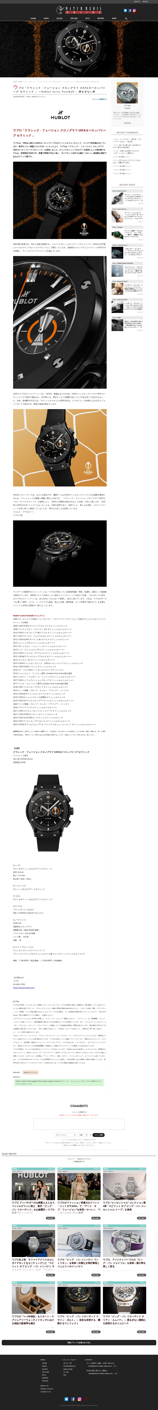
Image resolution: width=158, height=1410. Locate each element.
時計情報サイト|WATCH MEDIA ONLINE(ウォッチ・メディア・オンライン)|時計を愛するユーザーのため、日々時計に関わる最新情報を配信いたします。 (79, 10)
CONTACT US (45, 1392)
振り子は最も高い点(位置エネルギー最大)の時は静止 (127, 146)
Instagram (134, 10)
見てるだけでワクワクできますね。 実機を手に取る (126, 161)
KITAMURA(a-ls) (69, 1366)
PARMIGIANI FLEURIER (125, 263)
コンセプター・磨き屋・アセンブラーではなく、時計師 (127, 140)
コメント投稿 (98, 1135)
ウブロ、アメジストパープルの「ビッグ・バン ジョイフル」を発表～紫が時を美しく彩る (124, 1263)
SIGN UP (137, 1)
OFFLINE (74, 18)
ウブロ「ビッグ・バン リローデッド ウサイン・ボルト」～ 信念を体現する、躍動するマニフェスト (78, 1320)
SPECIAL (45, 1381)
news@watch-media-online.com (100, 1373)
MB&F (119, 317)
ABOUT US (44, 1386)
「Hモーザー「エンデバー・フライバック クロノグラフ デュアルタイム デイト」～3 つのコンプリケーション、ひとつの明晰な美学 (133, 254)
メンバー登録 (71, 1145)
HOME (33, 18)
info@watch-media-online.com (100, 1366)
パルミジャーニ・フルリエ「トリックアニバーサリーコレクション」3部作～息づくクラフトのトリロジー (133, 270)
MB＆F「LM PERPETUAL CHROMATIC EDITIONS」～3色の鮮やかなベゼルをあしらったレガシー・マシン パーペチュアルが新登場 (133, 325)
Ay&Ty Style (68, 1369)
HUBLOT (19, 1171)
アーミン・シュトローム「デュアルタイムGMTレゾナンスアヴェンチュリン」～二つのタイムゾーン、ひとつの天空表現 (133, 198)
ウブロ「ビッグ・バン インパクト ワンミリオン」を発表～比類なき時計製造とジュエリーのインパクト (78, 1263)
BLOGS (59, 18)
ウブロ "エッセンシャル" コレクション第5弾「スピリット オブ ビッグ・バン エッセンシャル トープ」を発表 (124, 1206)
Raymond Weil (122, 281)
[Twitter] (127, 123)
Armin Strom (121, 191)
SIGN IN (145, 1)
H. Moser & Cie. (122, 245)
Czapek (119, 227)
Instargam (79, 1399)
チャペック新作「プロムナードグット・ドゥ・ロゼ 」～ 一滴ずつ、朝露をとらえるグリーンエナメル (133, 234)
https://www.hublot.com (23, 987)
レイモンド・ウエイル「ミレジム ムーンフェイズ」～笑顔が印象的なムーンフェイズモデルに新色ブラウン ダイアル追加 (133, 289)
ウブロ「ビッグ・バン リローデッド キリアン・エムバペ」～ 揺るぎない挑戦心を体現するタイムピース (124, 1320)
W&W (114, 18)
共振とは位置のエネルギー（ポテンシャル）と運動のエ (126, 152)
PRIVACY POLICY (46, 1389)
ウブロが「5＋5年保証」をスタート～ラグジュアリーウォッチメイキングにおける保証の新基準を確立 (33, 1320)
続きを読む (50, 1218)
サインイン (78, 1140)
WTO (87, 18)
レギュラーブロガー (69, 1360)
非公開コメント (124, 157)
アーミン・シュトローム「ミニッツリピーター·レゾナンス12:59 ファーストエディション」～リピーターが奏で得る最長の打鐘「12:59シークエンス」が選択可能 (133, 218)
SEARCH (126, 18)
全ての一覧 (67, 1363)
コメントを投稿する (99, 99)
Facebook (125, 10)
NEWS (46, 18)
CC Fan (127, 105)
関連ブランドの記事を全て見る (79, 1342)
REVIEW (101, 18)
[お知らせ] (135, 13)
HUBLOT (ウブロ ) (38, 96)
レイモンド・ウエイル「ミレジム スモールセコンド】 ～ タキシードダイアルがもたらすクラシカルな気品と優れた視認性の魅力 (133, 307)
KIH (64, 1375)
